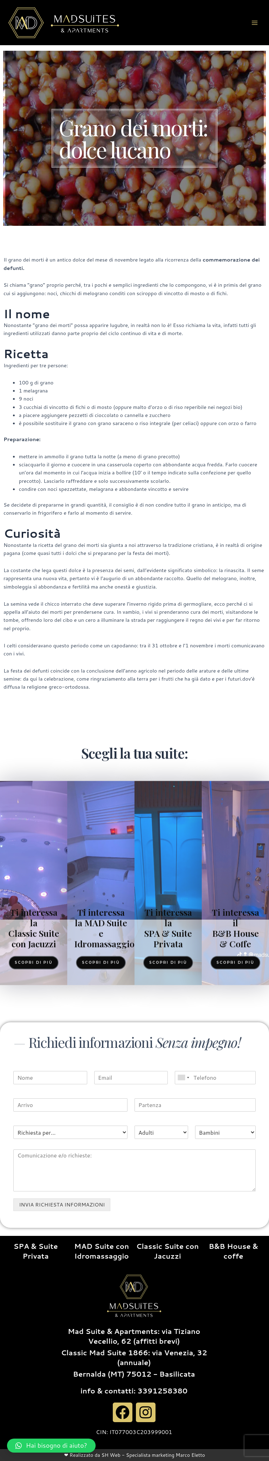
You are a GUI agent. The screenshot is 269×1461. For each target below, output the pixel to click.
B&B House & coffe (233, 1251)
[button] (51, 1446)
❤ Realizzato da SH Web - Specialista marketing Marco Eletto (134, 1455)
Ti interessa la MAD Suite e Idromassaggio (104, 1120)
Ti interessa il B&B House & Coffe (235, 1120)
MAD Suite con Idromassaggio (101, 1251)
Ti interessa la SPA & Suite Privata (168, 1120)
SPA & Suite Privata (35, 1251)
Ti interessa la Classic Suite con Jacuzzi (33, 1120)
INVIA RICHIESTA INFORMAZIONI (62, 1204)
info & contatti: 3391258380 (134, 1391)
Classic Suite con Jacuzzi (167, 1251)
